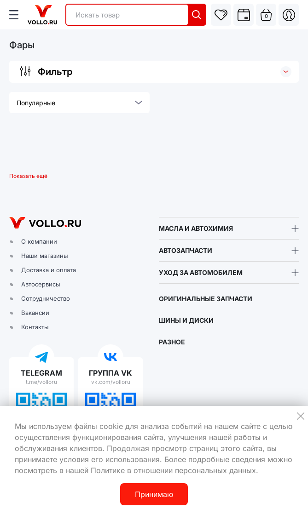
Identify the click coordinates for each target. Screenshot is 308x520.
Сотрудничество (45, 298)
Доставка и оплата (48, 270)
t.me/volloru (41, 381)
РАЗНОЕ (172, 342)
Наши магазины (44, 255)
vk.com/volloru (110, 381)
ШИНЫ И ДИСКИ (186, 320)
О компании (39, 241)
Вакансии (35, 312)
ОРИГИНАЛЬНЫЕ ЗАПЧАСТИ (205, 299)
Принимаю (154, 494)
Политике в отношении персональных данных (173, 470)
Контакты (35, 327)
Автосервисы (40, 284)
